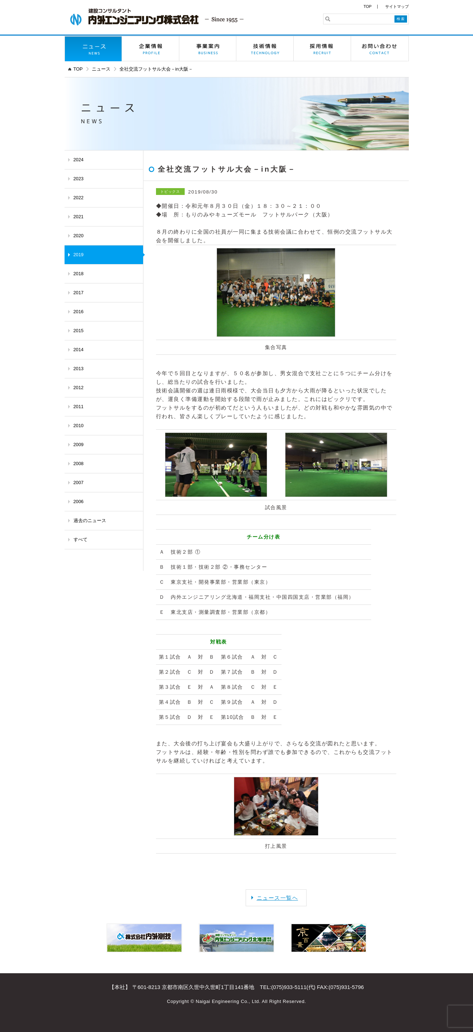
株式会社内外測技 (144, 938)
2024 (79, 159)
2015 (79, 330)
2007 (79, 482)
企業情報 (150, 48)
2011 (79, 406)
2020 (79, 235)
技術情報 (265, 48)
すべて (80, 539)
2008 (79, 463)
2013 (79, 368)
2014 (79, 349)
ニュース (93, 48)
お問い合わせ (379, 48)
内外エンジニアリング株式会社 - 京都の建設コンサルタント (156, 17)
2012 (79, 387)
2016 (79, 311)
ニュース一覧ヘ (277, 898)
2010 (79, 425)
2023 (79, 178)
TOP (368, 6)
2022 (79, 197)
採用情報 (322, 48)
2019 (79, 254)
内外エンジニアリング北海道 (236, 938)
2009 (79, 444)
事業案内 (208, 48)
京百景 (329, 938)
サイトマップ (397, 6)
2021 (79, 216)
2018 (79, 273)
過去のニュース (90, 520)
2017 (79, 292)
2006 (79, 501)
